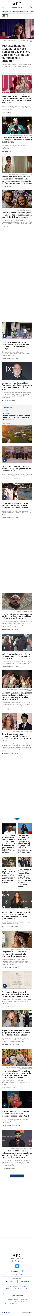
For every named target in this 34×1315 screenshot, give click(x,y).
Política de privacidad (11, 1288)
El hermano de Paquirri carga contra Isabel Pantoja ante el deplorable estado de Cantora (15, 505)
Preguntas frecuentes (24, 1306)
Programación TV (9, 1303)
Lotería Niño (24, 1299)
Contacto (24, 1286)
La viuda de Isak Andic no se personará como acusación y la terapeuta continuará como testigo (15, 345)
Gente (5, 15)
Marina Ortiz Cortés (7, 151)
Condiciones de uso (9, 1291)
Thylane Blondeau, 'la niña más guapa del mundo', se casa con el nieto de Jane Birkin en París (16, 1032)
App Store (9, 1281)
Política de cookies (23, 1288)
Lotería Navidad (21, 1301)
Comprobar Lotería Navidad (9, 1301)
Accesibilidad (26, 1291)
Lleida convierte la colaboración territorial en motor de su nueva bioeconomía (16, 417)
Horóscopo (29, 1301)
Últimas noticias (19, 1303)
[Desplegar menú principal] (3, 7)
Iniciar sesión (31, 7)
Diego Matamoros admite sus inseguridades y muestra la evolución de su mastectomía (14, 954)
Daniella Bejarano (6, 629)
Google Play (25, 1281)
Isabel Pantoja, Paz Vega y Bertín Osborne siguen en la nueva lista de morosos (16, 656)
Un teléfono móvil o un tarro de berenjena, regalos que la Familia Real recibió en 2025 (16, 468)
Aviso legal (18, 1291)
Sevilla (20, 7)
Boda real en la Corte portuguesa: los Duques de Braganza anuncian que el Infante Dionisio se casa (17, 215)
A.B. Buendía (5, 226)
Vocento (9, 1286)
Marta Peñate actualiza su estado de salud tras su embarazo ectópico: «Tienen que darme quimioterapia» (16, 915)
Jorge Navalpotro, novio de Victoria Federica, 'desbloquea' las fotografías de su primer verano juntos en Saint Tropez (9, 876)
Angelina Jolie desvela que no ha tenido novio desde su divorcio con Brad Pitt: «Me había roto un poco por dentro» (17, 99)
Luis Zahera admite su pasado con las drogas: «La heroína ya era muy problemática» (17, 139)
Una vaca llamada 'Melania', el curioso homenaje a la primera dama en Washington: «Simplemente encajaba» (16, 53)
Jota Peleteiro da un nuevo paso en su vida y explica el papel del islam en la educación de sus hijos (17, 616)
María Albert (5, 400)
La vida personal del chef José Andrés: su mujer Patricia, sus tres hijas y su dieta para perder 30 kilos (17, 386)
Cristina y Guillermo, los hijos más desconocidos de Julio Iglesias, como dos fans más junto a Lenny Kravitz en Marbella (17, 696)
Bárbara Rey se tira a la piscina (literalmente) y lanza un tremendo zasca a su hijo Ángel (15, 1113)
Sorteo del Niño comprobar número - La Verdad (14, 1308)
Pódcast (29, 1308)
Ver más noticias (17, 1176)
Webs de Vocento (27, 1312)
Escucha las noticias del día (11, 1306)
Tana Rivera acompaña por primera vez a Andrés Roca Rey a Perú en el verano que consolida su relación (17, 737)
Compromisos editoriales (17, 1295)
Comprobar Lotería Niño (13, 1299)
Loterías (27, 1303)
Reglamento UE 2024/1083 (9, 1293)
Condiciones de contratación (24, 1293)
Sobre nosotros (17, 1286)
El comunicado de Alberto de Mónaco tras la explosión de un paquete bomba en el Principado (16, 994)
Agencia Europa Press (7, 358)
